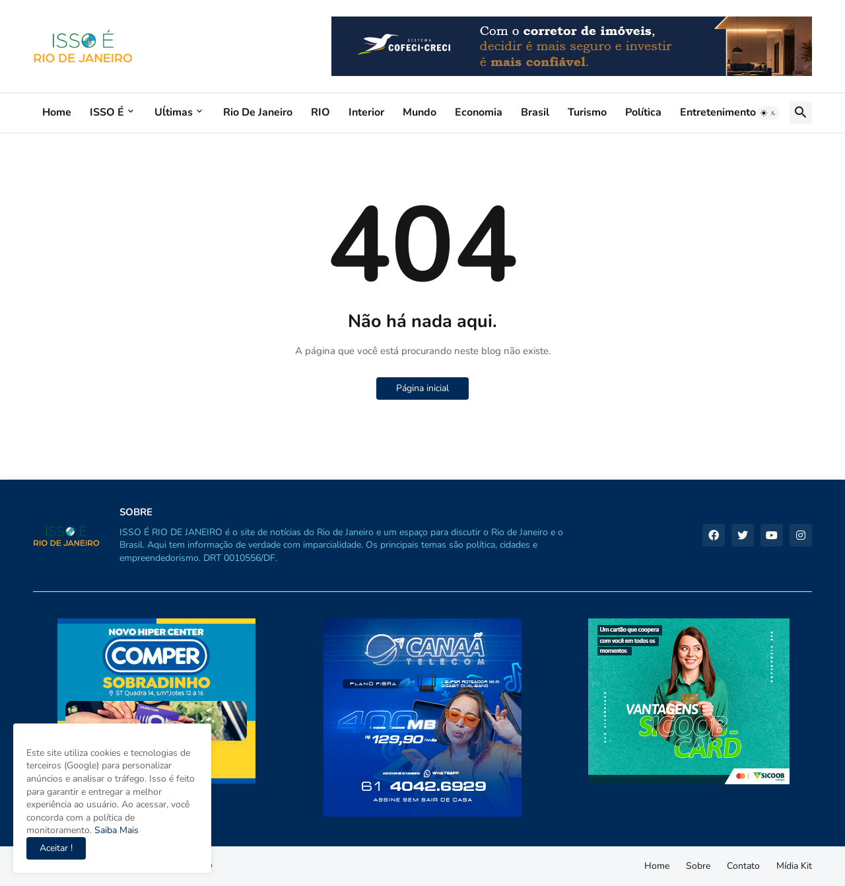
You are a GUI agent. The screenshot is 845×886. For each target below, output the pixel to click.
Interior (366, 112)
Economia (478, 112)
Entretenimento (718, 112)
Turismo (587, 112)
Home (56, 112)
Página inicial (422, 388)
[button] (768, 113)
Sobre (698, 866)
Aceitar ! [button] (56, 848)
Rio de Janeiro (257, 112)
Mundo (419, 112)
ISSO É (107, 112)
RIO (320, 112)
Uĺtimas (173, 112)
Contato (743, 866)
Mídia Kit (794, 866)
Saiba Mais (115, 830)
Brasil (535, 112)
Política (643, 112)
